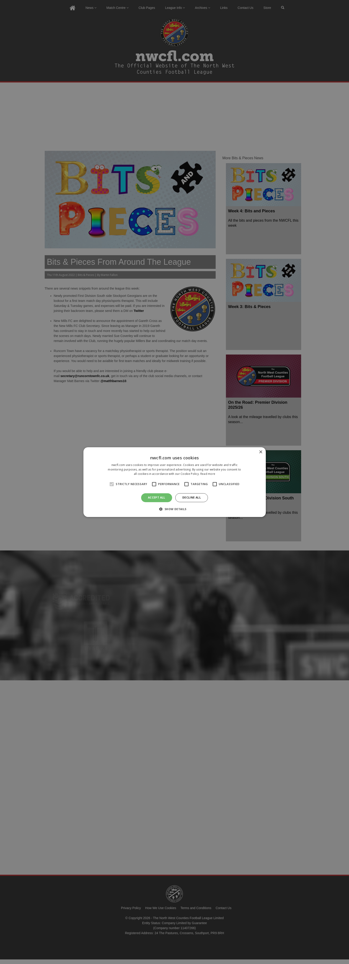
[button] (174, 509)
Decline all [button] (191, 497)
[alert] (174, 482)
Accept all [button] (156, 497)
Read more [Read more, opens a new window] (207, 474)
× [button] (260, 452)
